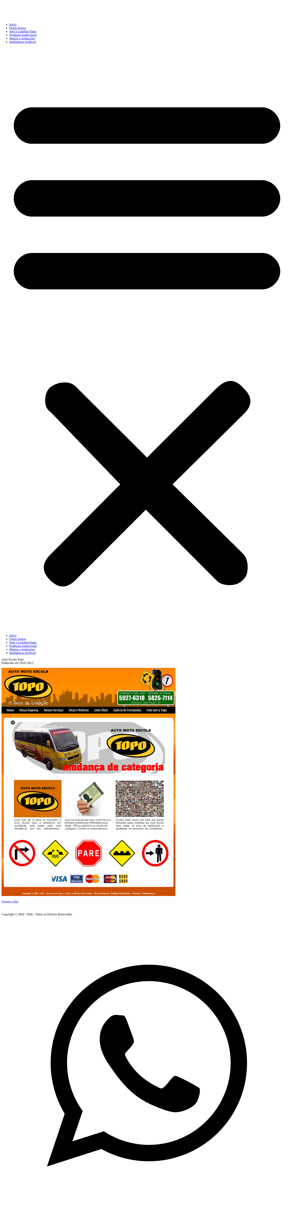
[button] (147, 339)
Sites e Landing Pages (23, 31)
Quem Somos (17, 28)
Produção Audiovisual (23, 35)
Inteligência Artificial (22, 42)
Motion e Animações (22, 38)
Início (12, 24)
